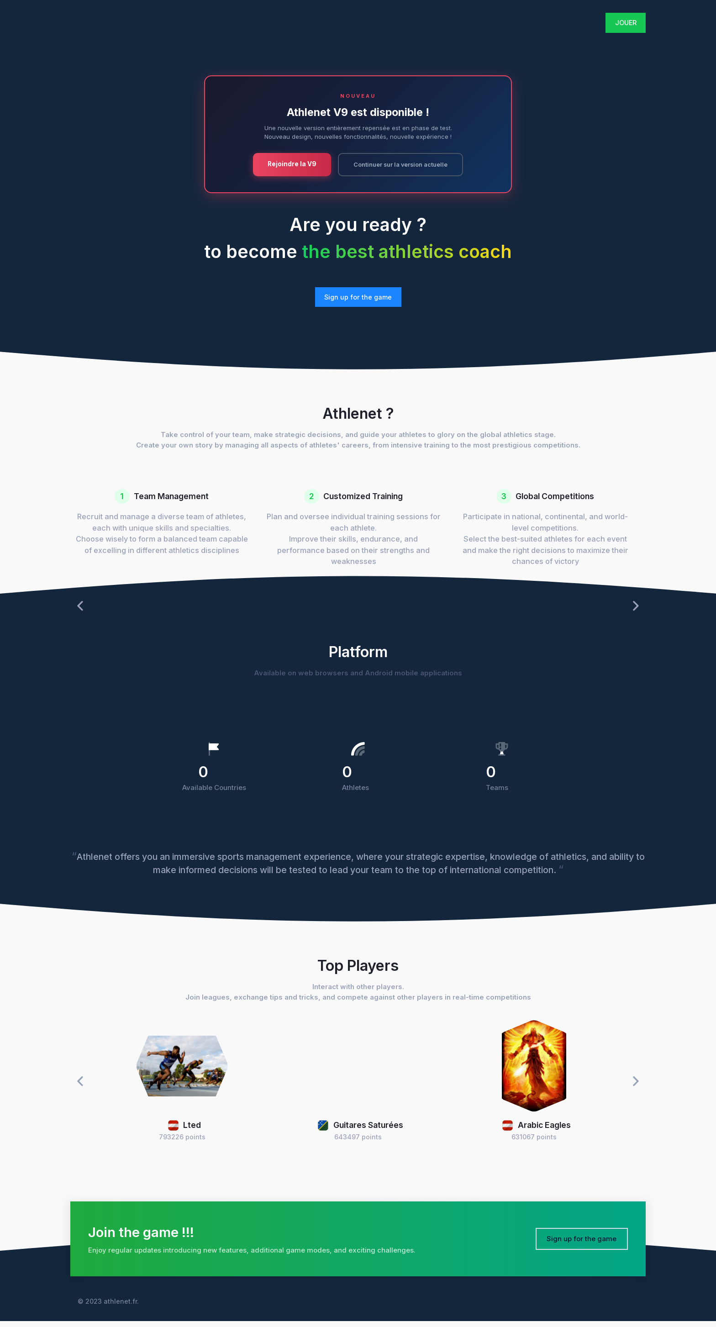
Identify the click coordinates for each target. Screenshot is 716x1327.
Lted (184, 1131)
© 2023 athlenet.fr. (108, 1307)
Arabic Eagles (536, 1131)
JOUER (626, 22)
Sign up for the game (358, 297)
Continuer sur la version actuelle (400, 165)
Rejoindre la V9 (287, 164)
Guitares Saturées (360, 1131)
